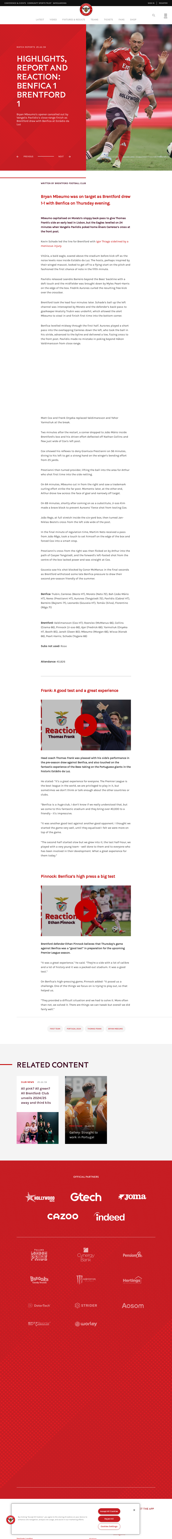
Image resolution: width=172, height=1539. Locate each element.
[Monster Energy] (86, 1280)
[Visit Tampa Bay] (86, 1356)
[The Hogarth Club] (39, 1458)
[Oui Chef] (133, 1407)
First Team (55, 1029)
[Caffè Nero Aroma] (86, 1484)
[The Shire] (86, 1433)
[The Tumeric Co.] (86, 1458)
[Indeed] (109, 1216)
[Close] (134, 1510)
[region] (75, 1519)
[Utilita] (39, 1382)
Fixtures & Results (73, 19)
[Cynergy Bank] (86, 1254)
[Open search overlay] (153, 15)
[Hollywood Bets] (39, 1197)
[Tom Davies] (133, 1433)
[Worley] (86, 1331)
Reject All (109, 1519)
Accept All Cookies (109, 1511)
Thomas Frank (95, 1029)
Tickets (108, 19)
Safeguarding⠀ (60, 3)
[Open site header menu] (165, 15)
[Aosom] (133, 1305)
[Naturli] (86, 1382)
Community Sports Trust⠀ (40, 3)
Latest (40, 19)
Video (53, 19)
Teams (94, 19)
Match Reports (26, 47)
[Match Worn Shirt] (86, 1407)
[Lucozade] (133, 1458)
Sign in (151, 3)
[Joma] (132, 1197)
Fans (122, 19)
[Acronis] (133, 1331)
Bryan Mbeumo (115, 1029)
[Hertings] (133, 1280)
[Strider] (86, 1305)
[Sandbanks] (39, 1433)
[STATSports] (39, 1331)
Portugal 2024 (74, 1029)
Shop (133, 19)
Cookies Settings (109, 1526)
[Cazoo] (62, 1217)
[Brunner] (39, 1407)
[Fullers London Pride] (39, 1254)
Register (163, 3)
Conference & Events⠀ (15, 3)
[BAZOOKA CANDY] (39, 1280)
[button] (10, 1519)
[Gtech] (85, 1197)
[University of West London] (39, 1356)
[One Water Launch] (133, 1382)
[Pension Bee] (133, 1254)
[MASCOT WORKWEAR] (133, 1356)
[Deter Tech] (39, 1305)
